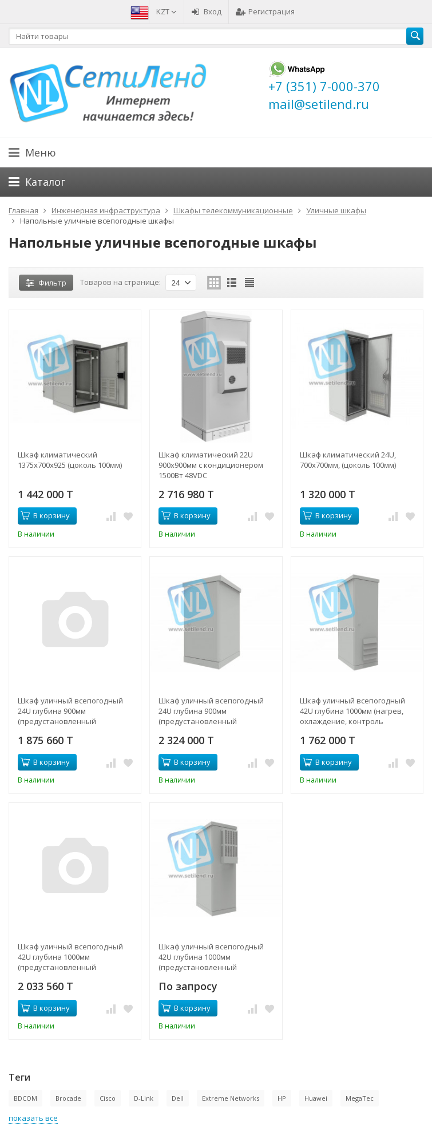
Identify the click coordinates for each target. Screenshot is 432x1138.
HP (282, 1098)
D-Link (143, 1098)
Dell (178, 1098)
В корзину (45, 515)
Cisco (108, 1098)
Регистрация (265, 11)
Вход (206, 11)
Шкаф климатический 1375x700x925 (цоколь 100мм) (70, 459)
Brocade (68, 1098)
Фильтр (46, 282)
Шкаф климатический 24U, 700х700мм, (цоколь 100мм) (348, 459)
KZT (166, 11)
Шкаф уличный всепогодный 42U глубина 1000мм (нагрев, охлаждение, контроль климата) (352, 710)
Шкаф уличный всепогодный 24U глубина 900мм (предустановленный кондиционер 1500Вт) (70, 710)
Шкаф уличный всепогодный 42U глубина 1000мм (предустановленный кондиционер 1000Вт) (70, 956)
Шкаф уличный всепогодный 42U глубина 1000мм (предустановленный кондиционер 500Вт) (211, 956)
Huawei (315, 1098)
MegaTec (360, 1098)
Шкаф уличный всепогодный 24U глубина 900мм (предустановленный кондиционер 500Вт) (211, 710)
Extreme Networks (230, 1098)
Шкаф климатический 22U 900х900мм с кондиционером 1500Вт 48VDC (210, 464)
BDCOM (25, 1098)
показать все (33, 1118)
